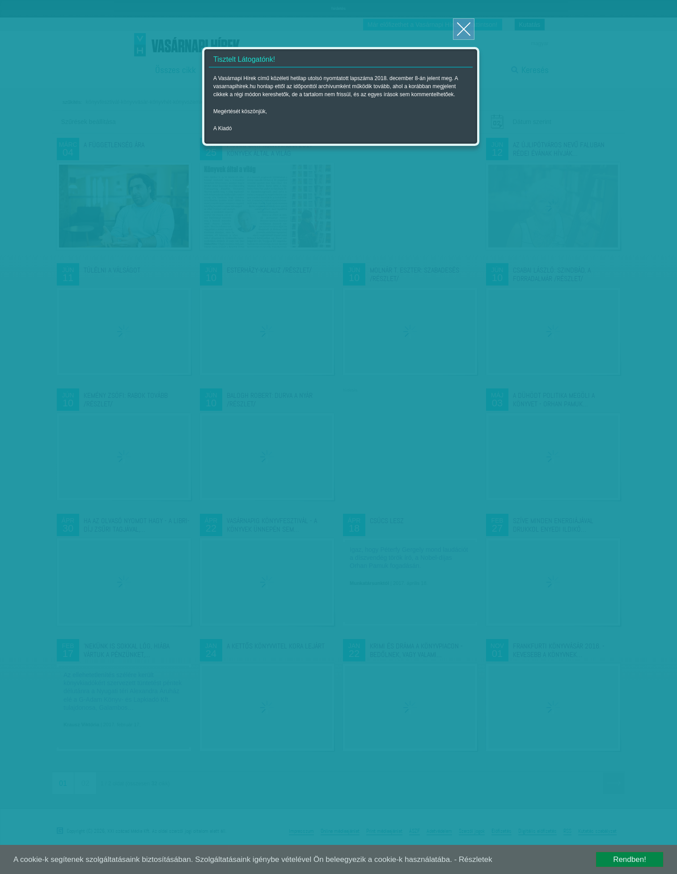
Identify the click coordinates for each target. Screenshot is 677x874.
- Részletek (473, 859)
